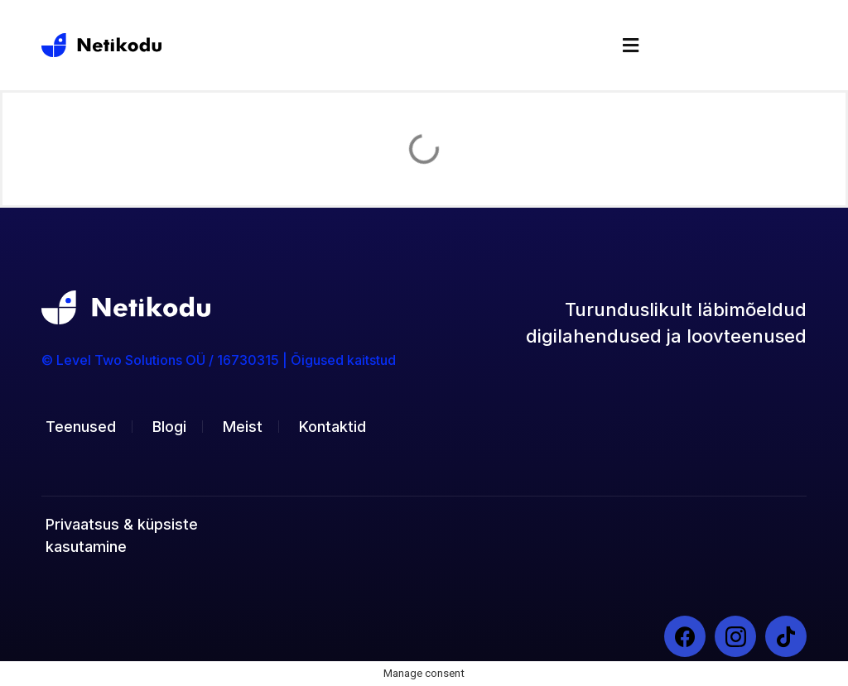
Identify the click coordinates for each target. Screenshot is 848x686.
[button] (631, 45)
